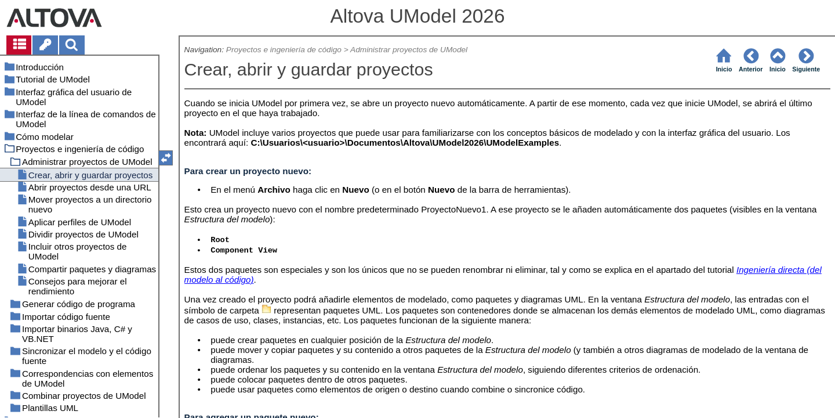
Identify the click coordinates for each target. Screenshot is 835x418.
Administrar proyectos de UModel (408, 49)
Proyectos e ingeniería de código (284, 49)
